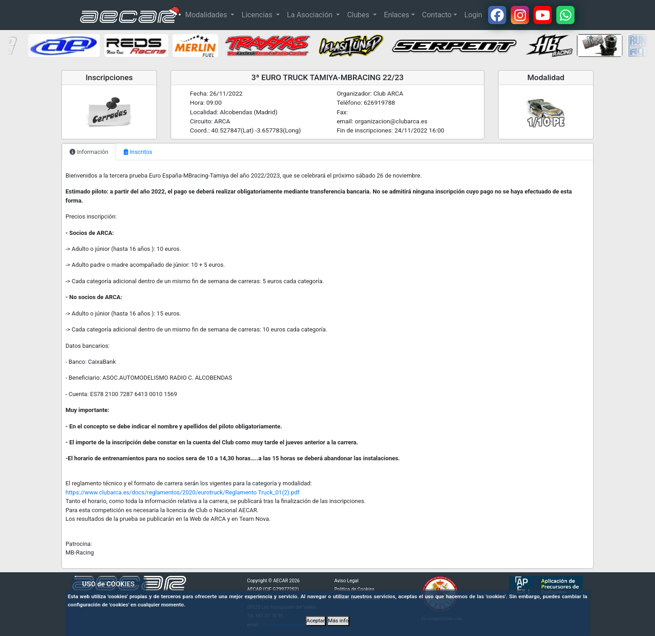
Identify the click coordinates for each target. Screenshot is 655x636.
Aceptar (316, 620)
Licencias (258, 14)
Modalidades (207, 14)
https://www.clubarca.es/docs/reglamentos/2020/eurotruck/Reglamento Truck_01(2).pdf (183, 492)
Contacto (437, 14)
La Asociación (310, 14)
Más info (338, 620)
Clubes (359, 14)
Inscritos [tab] (138, 151)
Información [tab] (89, 151)
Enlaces (396, 14)
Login (473, 14)
